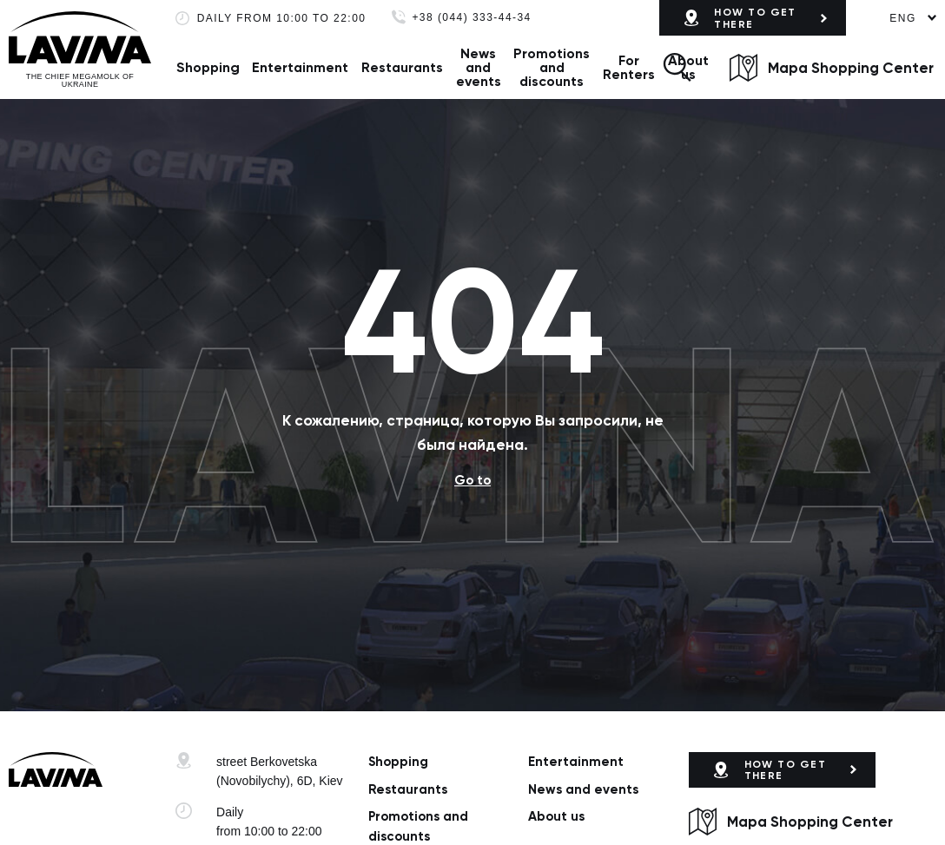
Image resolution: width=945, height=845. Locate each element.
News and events (478, 67)
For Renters (629, 67)
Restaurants (402, 67)
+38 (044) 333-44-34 (471, 17)
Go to (472, 480)
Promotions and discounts (551, 67)
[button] (676, 67)
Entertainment (300, 67)
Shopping (208, 67)
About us (556, 816)
